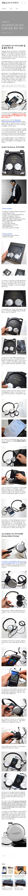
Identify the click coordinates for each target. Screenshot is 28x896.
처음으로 (4, 8)
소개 (11, 8)
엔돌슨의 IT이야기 (10, 3)
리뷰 (17, 8)
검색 (22, 3)
